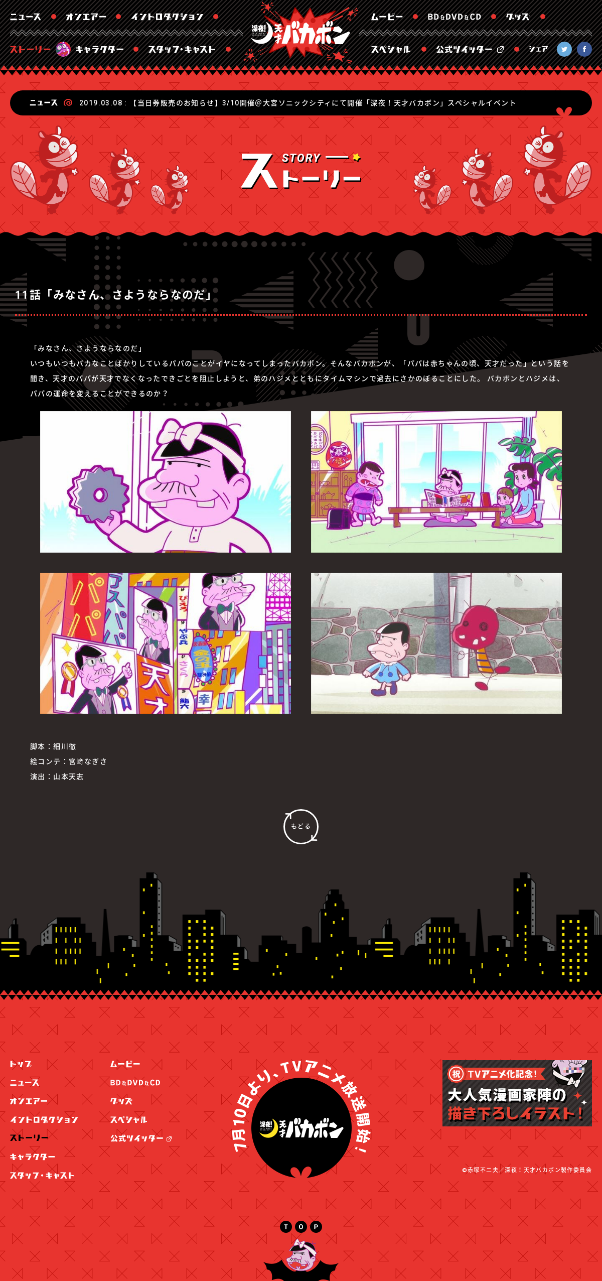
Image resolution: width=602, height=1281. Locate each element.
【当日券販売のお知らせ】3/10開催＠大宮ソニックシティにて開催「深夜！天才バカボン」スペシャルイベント (323, 103)
